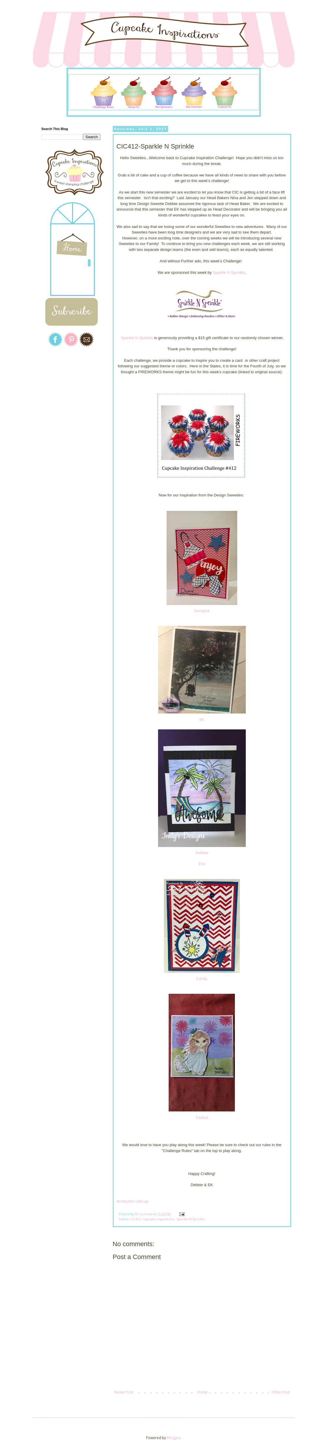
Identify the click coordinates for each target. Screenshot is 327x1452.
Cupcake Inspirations (158, 1219)
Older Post (281, 1392)
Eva (202, 863)
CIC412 (135, 1219)
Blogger (173, 1437)
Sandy (202, 978)
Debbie (201, 852)
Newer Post (123, 1392)
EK (202, 719)
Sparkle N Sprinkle (229, 272)
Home (202, 1392)
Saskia (202, 1117)
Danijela (202, 610)
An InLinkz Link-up (132, 1201)
